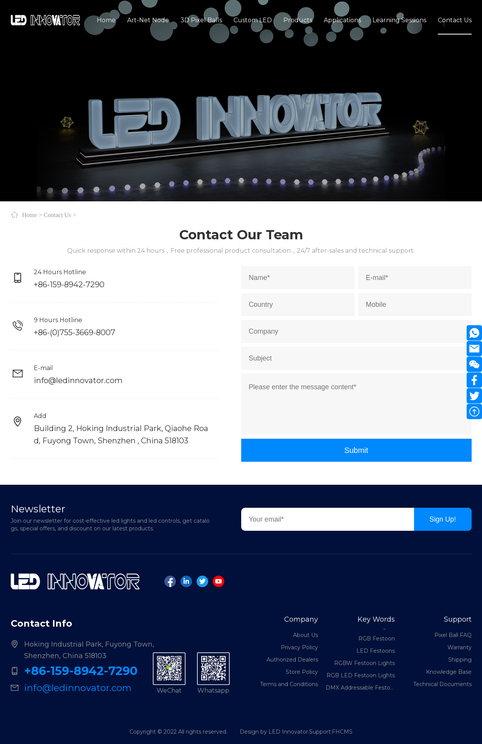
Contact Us (57, 215)
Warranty (459, 647)
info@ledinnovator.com (78, 380)
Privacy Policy (299, 647)
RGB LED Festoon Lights (360, 677)
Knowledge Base (449, 671)
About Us (305, 635)
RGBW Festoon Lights (364, 665)
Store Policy (302, 671)
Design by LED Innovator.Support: (286, 731)
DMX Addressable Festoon (360, 689)
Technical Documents (442, 684)
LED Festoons (375, 652)
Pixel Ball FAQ (453, 635)
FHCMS (342, 731)
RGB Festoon (376, 640)
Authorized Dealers (292, 659)
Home (29, 215)
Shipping (460, 659)
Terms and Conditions (289, 684)
